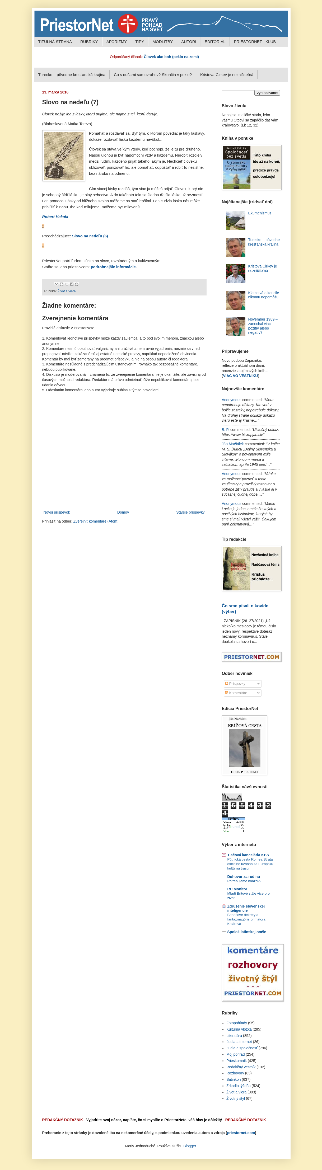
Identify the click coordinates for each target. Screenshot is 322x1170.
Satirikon (233, 1079)
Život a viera (67, 291)
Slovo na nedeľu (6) (90, 236)
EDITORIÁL (215, 41)
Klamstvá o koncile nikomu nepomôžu (263, 295)
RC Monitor (237, 889)
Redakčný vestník (241, 1067)
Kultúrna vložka (239, 1029)
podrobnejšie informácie (113, 267)
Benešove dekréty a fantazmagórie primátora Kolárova (246, 919)
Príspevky (235, 684)
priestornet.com (241, 1133)
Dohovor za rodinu (243, 877)
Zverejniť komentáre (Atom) (96, 521)
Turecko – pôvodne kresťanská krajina (71, 74)
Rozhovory (235, 1073)
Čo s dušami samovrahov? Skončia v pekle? (153, 74)
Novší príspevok (57, 512)
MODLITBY (163, 41)
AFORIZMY (116, 41)
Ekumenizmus (260, 213)
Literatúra (234, 1035)
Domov (123, 512)
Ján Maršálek (233, 444)
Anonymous (231, 400)
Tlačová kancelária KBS (248, 855)
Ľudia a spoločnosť (242, 1048)
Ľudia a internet (239, 1042)
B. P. (226, 429)
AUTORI (188, 41)
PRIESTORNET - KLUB (255, 41)
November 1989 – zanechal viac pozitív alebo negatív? (263, 326)
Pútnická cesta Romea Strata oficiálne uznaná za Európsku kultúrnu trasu (250, 864)
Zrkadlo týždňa (238, 1086)
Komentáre (236, 693)
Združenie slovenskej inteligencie (246, 908)
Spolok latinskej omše (246, 932)
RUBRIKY (89, 41)
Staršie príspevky (190, 512)
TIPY (139, 41)
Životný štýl (235, 1098)
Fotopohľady (236, 1023)
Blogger (189, 1146)
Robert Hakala (55, 217)
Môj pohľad (235, 1054)
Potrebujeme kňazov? (244, 881)
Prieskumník (236, 1061)
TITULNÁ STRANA (55, 41)
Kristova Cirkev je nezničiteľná (226, 74)
